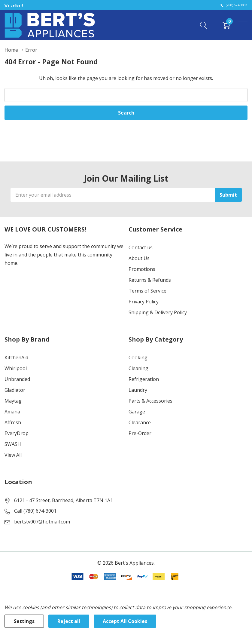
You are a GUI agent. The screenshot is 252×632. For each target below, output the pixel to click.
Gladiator (15, 390)
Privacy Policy (144, 301)
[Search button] (204, 25)
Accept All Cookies (125, 621)
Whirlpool (16, 368)
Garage (137, 411)
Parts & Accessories (150, 400)
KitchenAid (16, 357)
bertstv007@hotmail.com (42, 521)
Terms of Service (147, 290)
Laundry (138, 390)
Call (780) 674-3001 (35, 511)
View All (13, 455)
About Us (139, 258)
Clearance (140, 422)
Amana (12, 411)
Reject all (68, 621)
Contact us (141, 247)
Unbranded (17, 379)
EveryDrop (17, 433)
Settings (24, 621)
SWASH (13, 444)
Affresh (13, 422)
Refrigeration (144, 379)
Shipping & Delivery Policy (158, 312)
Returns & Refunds (150, 280)
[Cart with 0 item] (226, 25)
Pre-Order (140, 433)
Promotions (142, 269)
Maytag (13, 400)
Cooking (138, 357)
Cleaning (138, 368)
